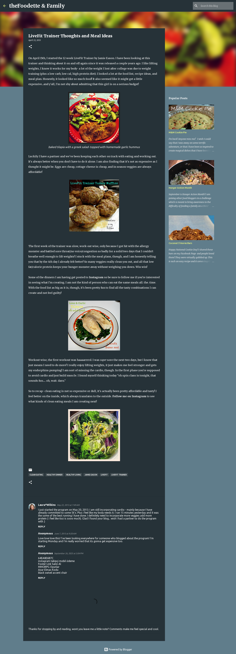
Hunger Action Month (180, 188)
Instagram (96, 277)
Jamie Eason (91, 475)
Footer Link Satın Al (49, 563)
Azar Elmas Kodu (48, 569)
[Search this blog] (216, 6)
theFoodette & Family (37, 6)
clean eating (36, 475)
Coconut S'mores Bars (180, 243)
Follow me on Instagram (129, 396)
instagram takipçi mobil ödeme (56, 561)
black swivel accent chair (52, 572)
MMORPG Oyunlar (48, 566)
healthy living (73, 475)
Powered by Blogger (118, 649)
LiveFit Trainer (119, 475)
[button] (30, 47)
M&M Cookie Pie (178, 132)
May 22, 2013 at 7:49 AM (68, 505)
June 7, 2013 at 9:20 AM (65, 533)
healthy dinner (54, 475)
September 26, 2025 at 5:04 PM (68, 553)
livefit (104, 475)
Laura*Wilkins (47, 504)
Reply (41, 526)
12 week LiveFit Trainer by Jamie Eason (88, 58)
